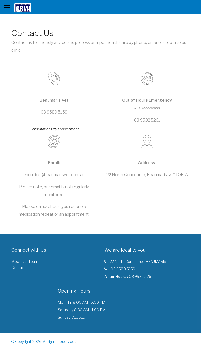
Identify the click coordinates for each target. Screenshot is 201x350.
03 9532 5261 (141, 276)
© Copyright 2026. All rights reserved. (43, 341)
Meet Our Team (24, 261)
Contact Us (21, 267)
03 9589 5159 (123, 269)
